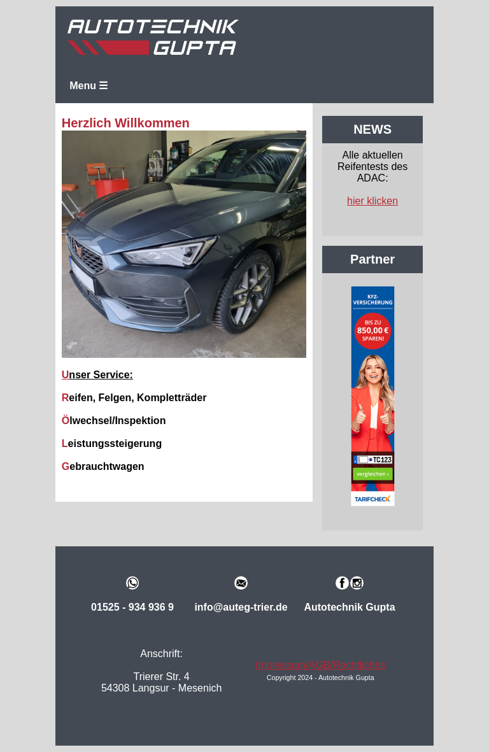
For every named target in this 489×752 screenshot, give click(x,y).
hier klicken (372, 200)
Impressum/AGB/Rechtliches (320, 665)
